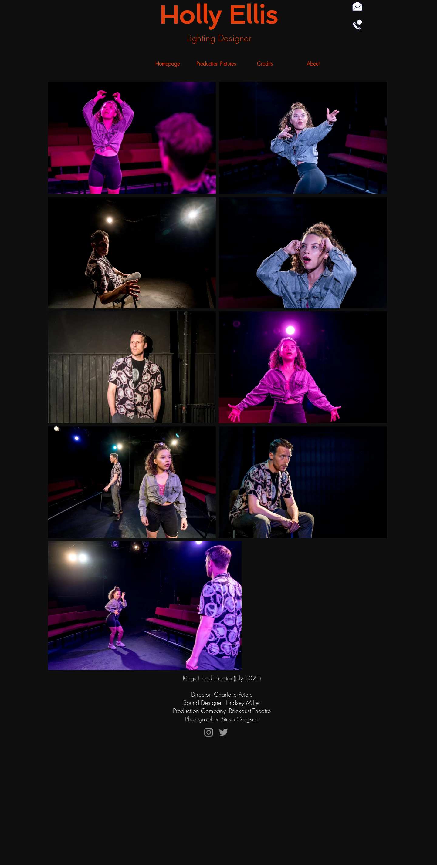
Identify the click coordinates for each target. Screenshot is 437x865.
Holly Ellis (218, 15)
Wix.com (152, 777)
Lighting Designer (219, 38)
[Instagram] (209, 732)
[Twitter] (223, 732)
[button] (216, 63)
